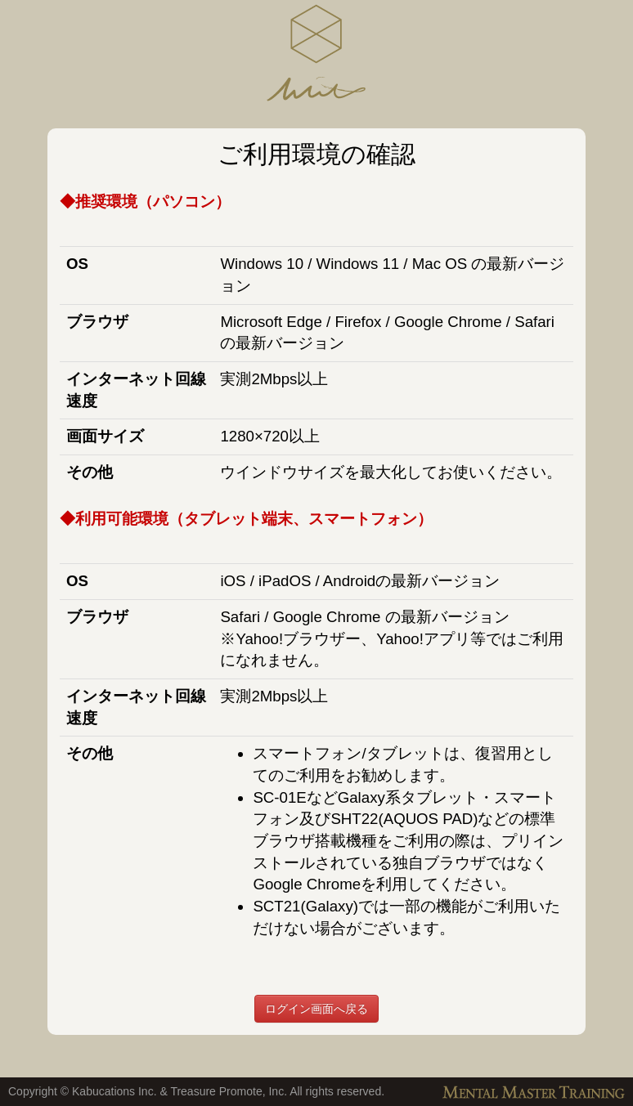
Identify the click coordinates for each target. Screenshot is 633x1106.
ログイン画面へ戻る (316, 1008)
